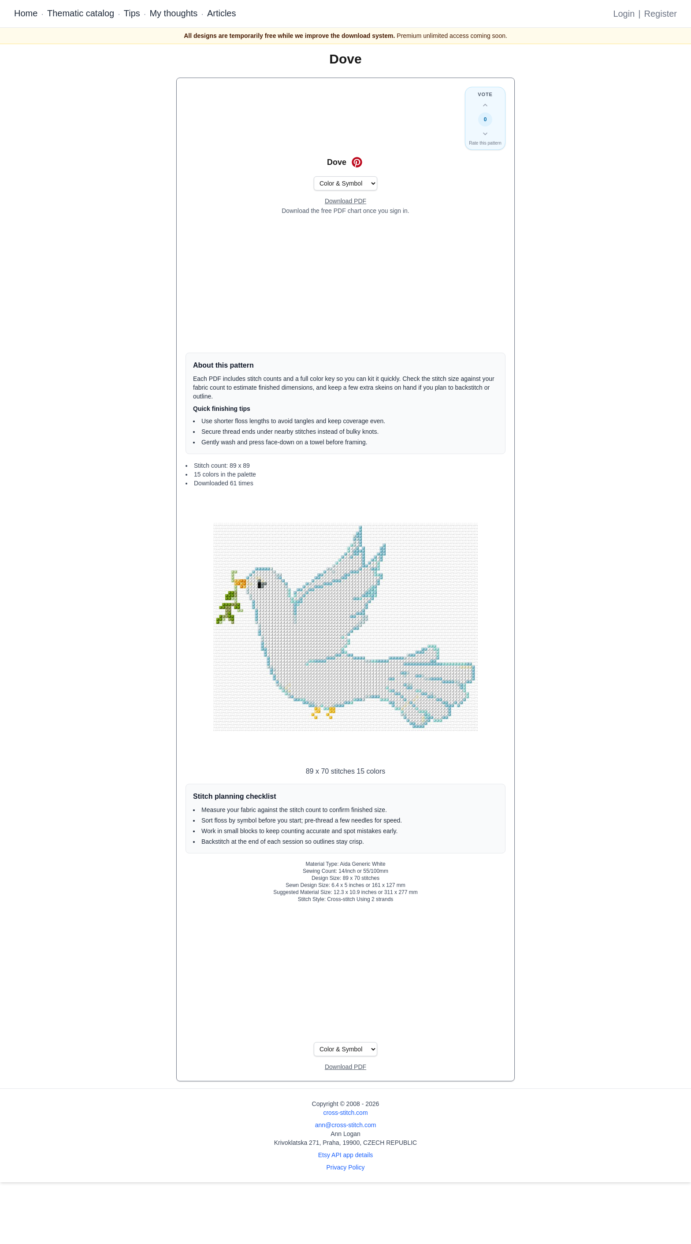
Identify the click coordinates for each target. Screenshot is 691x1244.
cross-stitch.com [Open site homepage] (345, 1112)
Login (624, 14)
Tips (132, 13)
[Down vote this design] (485, 133)
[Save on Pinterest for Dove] (357, 162)
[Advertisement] (345, 284)
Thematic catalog (80, 13)
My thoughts (173, 13)
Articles (221, 13)
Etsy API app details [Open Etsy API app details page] (345, 1154)
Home (25, 13)
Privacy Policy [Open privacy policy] (345, 1167)
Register (660, 14)
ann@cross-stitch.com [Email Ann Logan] (345, 1125)
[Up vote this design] (485, 105)
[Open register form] (345, 201)
